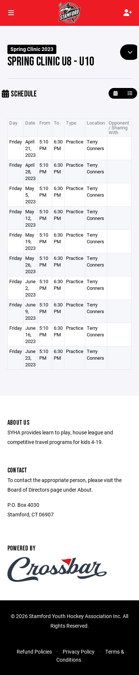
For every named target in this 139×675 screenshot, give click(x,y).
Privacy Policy (79, 651)
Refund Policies (34, 651)
